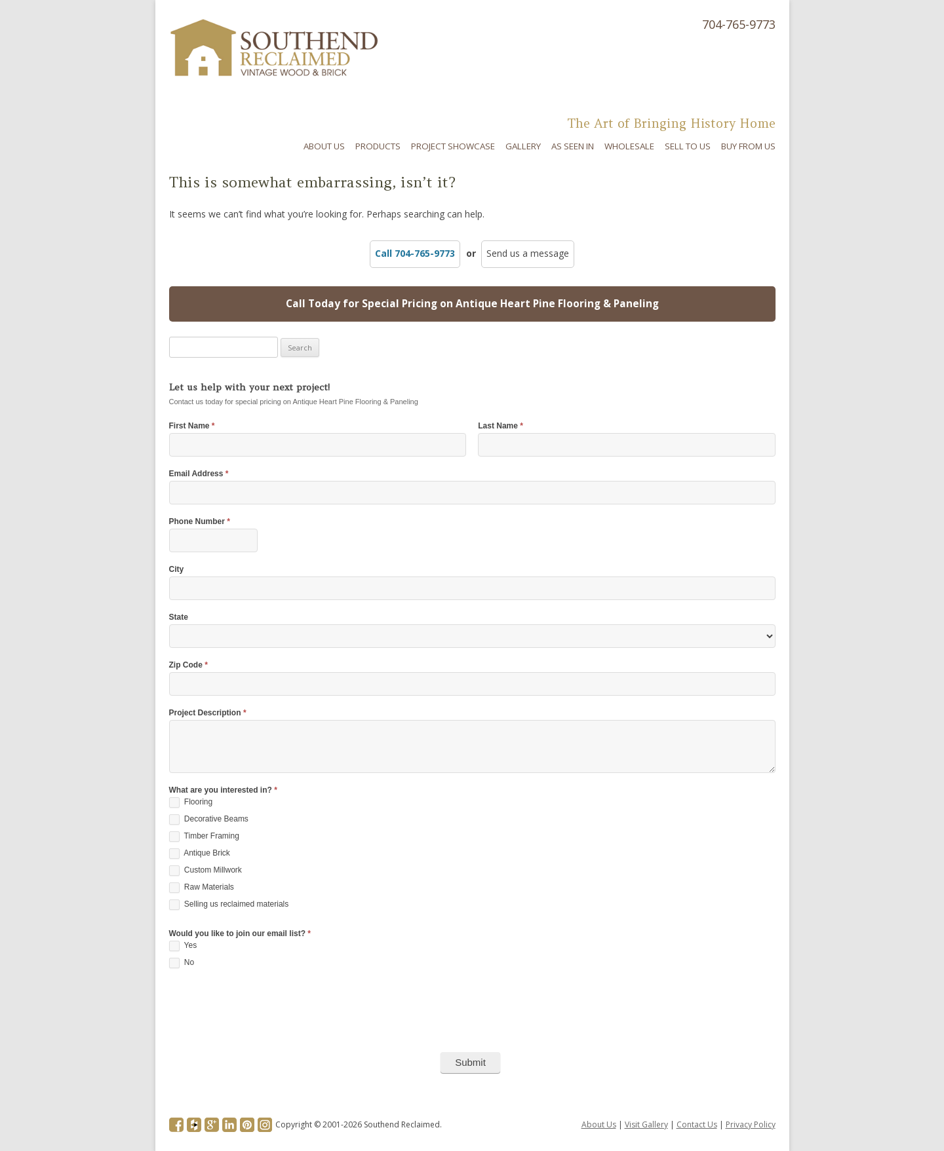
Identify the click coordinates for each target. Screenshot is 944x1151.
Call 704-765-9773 (415, 253)
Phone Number (199, 522)
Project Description (207, 713)
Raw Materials (201, 887)
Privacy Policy (751, 1124)
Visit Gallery (646, 1124)
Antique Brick (199, 853)
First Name (192, 426)
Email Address (199, 474)
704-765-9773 (739, 24)
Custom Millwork (205, 870)
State (178, 617)
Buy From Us (748, 146)
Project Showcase (453, 146)
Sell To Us (688, 146)
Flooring (191, 802)
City (176, 569)
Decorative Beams (208, 819)
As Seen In (572, 146)
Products (378, 146)
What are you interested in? (223, 790)
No (182, 963)
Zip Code (188, 665)
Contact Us (697, 1124)
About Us (324, 146)
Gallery (523, 146)
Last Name (500, 426)
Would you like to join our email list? (240, 934)
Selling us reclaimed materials (229, 904)
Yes (183, 946)
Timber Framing (204, 836)
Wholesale (629, 146)
